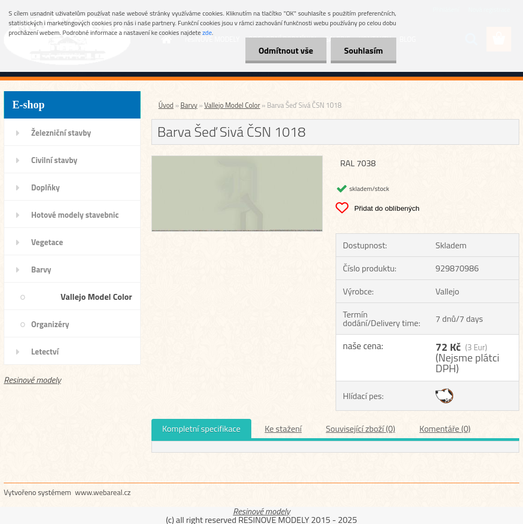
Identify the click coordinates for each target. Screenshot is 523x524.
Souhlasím (363, 50)
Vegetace (47, 242)
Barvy (41, 269)
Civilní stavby (54, 160)
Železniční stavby (61, 133)
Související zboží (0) (360, 428)
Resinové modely (32, 379)
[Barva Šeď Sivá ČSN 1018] (237, 160)
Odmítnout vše (285, 50)
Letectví (45, 351)
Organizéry (50, 324)
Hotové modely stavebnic (75, 215)
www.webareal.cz (103, 492)
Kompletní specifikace (201, 428)
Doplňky (45, 187)
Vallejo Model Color (96, 296)
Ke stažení (283, 428)
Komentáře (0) (444, 428)
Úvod (165, 105)
